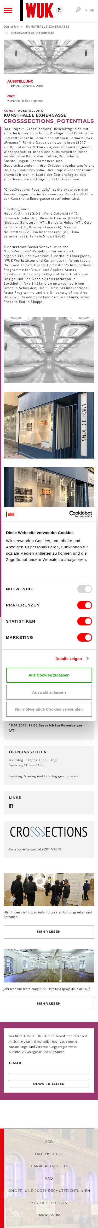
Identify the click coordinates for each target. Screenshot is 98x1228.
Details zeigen (68, 658)
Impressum (49, 1215)
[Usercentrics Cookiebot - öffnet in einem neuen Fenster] (70, 514)
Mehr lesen (49, 931)
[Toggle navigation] (8, 10)
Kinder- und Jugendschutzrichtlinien (49, 1190)
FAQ (49, 1178)
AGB (49, 1141)
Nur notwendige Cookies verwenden (49, 709)
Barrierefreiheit (49, 1166)
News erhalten (49, 1084)
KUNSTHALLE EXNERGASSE (47, 26)
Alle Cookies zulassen (49, 675)
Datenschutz (49, 1154)
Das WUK (11, 26)
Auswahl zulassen (49, 692)
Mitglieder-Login (48, 1203)
